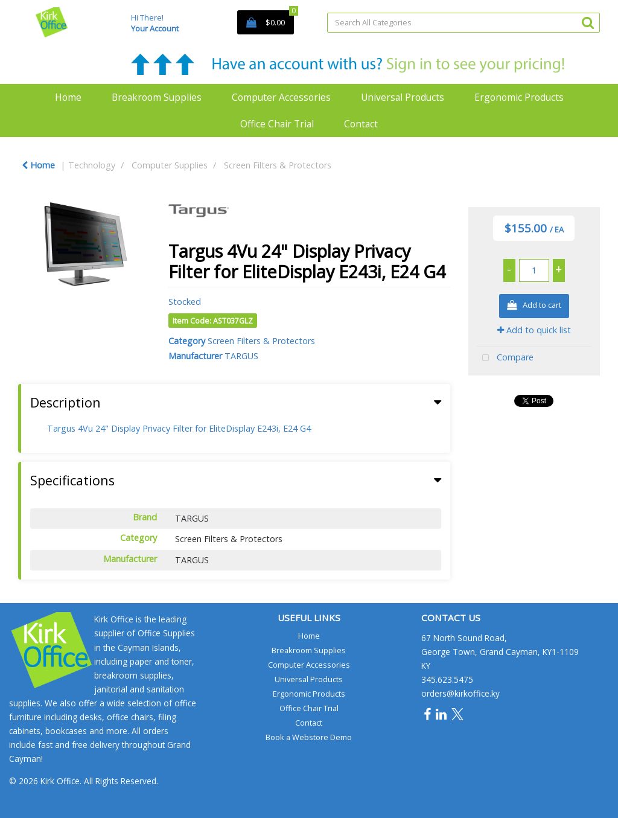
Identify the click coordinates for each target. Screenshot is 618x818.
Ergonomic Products (519, 97)
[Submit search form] (587, 22)
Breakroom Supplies (157, 97)
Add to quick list (534, 330)
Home (68, 97)
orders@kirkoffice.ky (460, 693)
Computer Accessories (281, 97)
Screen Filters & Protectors (277, 165)
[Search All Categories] (463, 23)
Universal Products (402, 97)
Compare (505, 358)
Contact (361, 123)
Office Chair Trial (277, 123)
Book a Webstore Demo (309, 737)
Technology (91, 165)
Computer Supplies (170, 165)
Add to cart (534, 305)
